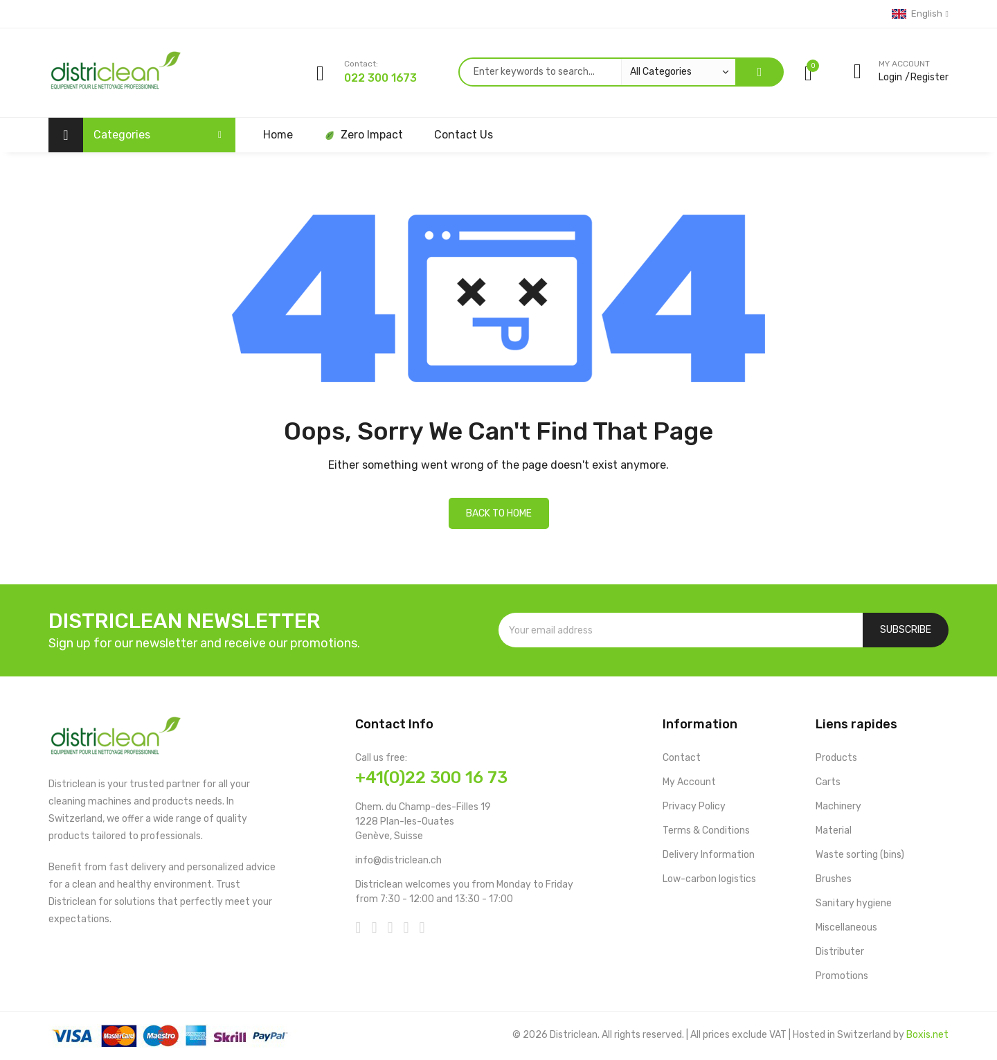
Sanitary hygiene (854, 903)
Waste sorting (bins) (860, 855)
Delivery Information (709, 855)
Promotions (842, 976)
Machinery (838, 806)
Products (836, 758)
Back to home (499, 513)
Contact (682, 758)
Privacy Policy (694, 806)
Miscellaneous (846, 927)
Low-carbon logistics (709, 879)
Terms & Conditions (706, 830)
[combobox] (596, 72)
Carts (828, 782)
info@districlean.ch (398, 860)
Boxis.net (927, 1035)
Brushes (834, 879)
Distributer (840, 952)
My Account (689, 782)
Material (834, 830)
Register (929, 77)
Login (890, 77)
